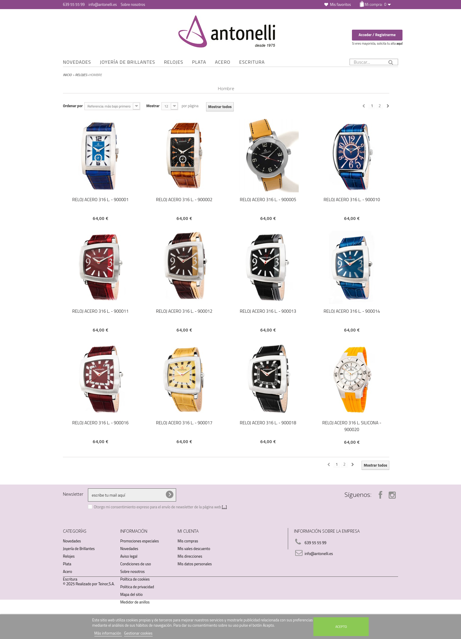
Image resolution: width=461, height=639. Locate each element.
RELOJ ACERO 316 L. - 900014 (352, 311)
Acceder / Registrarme (377, 35)
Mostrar (152, 105)
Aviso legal (128, 556)
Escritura (252, 61)
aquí (399, 43)
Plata (199, 61)
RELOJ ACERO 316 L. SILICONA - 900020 (351, 426)
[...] (224, 507)
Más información (108, 633)
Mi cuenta (188, 531)
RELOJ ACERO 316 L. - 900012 (184, 311)
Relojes (173, 61)
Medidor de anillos (135, 602)
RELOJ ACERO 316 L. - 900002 (184, 199)
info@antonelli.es (102, 4)
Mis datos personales (195, 564)
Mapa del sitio (131, 594)
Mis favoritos (340, 4)
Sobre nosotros (133, 4)
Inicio (67, 75)
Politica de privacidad (137, 587)
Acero (222, 61)
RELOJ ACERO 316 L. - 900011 (100, 311)
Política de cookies (135, 579)
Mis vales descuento (194, 548)
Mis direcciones (190, 556)
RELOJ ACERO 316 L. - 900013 (268, 311)
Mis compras (188, 541)
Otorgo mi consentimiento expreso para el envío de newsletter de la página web (158, 507)
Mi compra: (375, 4)
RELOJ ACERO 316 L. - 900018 (268, 422)
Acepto (341, 626)
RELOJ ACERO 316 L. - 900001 (100, 199)
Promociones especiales (139, 541)
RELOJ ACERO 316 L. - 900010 (352, 199)
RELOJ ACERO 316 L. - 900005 (268, 199)
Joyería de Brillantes (127, 61)
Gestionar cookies (138, 633)
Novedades (77, 61)
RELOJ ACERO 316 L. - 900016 (100, 422)
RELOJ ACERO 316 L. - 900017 (184, 422)
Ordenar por (73, 105)
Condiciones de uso (135, 564)
